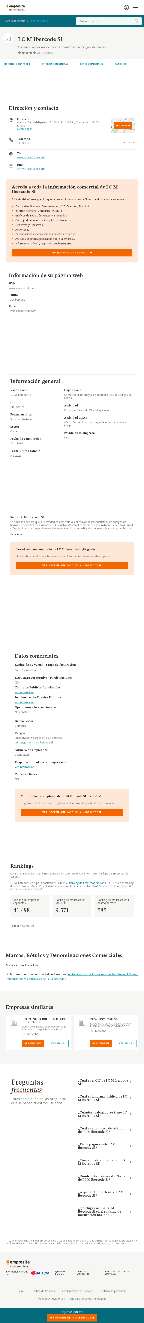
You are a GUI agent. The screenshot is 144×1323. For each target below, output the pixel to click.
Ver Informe (33, 1043)
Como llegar (24, 128)
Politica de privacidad (113, 1291)
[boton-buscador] (136, 21)
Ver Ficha (57, 1043)
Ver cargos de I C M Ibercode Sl (34, 742)
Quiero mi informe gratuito (72, 252)
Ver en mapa (123, 125)
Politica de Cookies (43, 1291)
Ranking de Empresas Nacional (87, 883)
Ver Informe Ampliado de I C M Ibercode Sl (72, 565)
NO (17, 682)
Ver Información (24, 692)
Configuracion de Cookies (77, 1291)
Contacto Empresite (84, 1272)
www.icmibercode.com (31, 157)
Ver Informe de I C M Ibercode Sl (72, 1317)
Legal (21, 1291)
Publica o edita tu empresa (117, 1272)
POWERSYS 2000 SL (104, 1019)
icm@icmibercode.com (31, 168)
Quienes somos (60, 1272)
